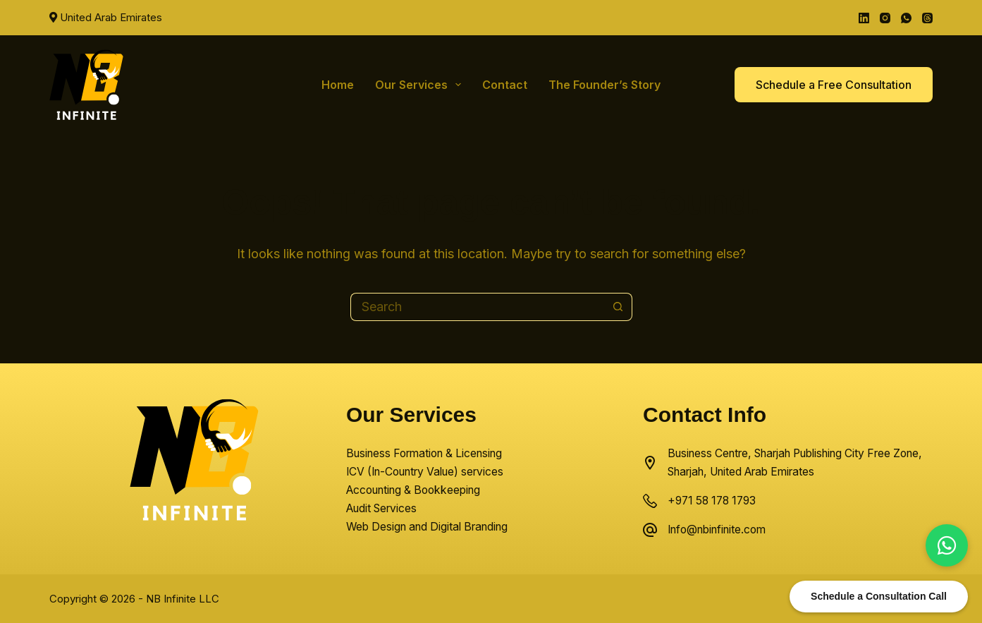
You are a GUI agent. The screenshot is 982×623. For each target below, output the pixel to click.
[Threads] (927, 18)
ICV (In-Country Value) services (424, 471)
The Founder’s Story (604, 85)
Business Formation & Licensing (424, 453)
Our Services (421, 84)
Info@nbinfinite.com (717, 529)
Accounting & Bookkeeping (413, 490)
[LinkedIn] (864, 18)
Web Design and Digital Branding (427, 526)
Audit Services (381, 508)
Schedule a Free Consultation (834, 85)
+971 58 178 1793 (712, 500)
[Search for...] (477, 307)
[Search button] (618, 307)
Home (337, 85)
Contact (504, 85)
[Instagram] (885, 18)
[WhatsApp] (906, 18)
